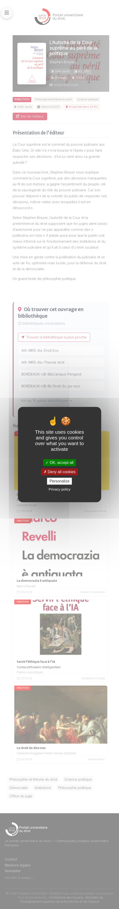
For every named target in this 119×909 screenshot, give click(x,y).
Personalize (60, 481)
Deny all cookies (60, 472)
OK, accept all (59, 463)
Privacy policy (60, 489)
